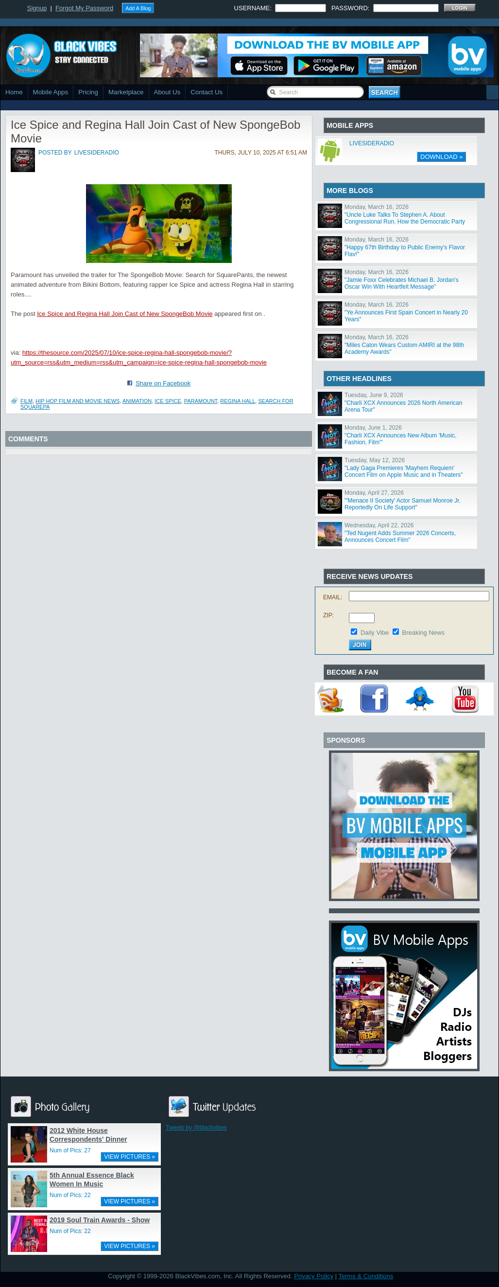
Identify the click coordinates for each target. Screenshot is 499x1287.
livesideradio (96, 152)
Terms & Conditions (366, 1276)
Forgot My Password (84, 8)
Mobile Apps (51, 92)
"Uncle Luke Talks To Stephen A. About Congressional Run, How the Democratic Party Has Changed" (404, 221)
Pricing (88, 92)
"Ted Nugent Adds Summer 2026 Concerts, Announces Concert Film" (400, 536)
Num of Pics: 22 (70, 1195)
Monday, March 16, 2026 (376, 207)
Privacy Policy (313, 1276)
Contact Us (206, 92)
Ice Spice (168, 401)
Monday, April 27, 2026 (374, 492)
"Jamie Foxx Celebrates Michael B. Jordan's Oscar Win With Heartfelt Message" (401, 283)
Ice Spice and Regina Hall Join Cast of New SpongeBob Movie (124, 313)
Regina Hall (237, 401)
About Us (167, 92)
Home (14, 92)
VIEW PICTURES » (129, 1156)
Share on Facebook (163, 383)
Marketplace (126, 92)
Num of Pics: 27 (70, 1150)
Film (26, 401)
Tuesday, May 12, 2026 (374, 460)
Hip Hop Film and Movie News (77, 401)
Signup (37, 8)
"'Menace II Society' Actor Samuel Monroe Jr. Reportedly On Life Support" (402, 504)
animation (137, 401)
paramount (200, 401)
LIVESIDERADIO (371, 143)
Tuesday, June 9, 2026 (373, 395)
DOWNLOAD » (441, 156)
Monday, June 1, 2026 (373, 427)
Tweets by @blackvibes (196, 1127)
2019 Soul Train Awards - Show (100, 1220)
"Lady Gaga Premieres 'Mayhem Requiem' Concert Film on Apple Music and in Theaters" (403, 471)
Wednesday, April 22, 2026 (378, 525)
